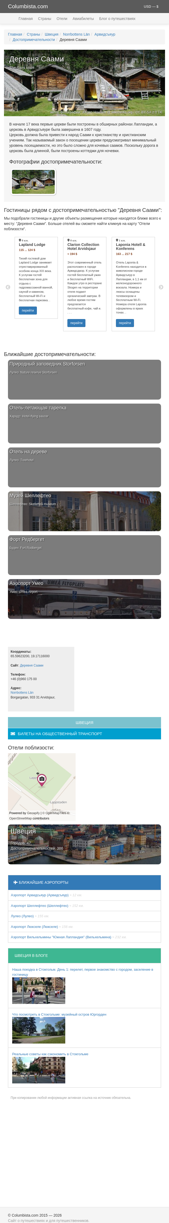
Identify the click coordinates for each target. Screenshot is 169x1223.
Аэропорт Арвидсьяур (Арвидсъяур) (46, 895)
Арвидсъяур (104, 34)
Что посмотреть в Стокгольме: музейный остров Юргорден (59, 1028)
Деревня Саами (31, 665)
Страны (44, 18)
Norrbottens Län (76, 34)
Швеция (51, 34)
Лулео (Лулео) (30, 916)
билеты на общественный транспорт (56, 733)
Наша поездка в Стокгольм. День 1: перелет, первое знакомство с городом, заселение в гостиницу (82, 985)
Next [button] (161, 287)
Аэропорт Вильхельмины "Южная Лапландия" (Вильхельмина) (69, 937)
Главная (26, 18)
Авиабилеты (83, 18)
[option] (36, 278)
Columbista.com (28, 6)
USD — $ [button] (151, 7)
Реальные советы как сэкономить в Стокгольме (50, 1067)
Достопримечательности (34, 39)
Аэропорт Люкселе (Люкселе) (42, 927)
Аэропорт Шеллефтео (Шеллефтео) (47, 906)
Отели (62, 18)
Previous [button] (8, 287)
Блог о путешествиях (117, 18)
